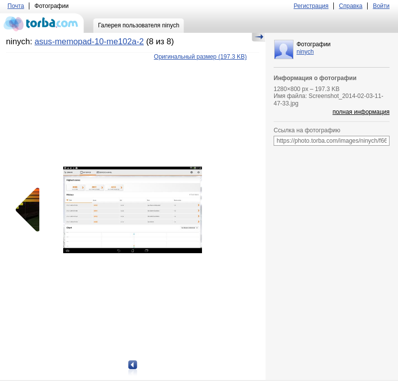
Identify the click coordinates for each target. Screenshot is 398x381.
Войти (381, 5)
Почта (15, 5)
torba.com (42, 23)
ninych (305, 51)
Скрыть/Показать (258, 37)
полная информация (361, 111)
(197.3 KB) (200, 56)
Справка (350, 5)
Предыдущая (31, 210)
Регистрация (311, 5)
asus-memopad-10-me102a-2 (89, 41)
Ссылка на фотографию (307, 130)
